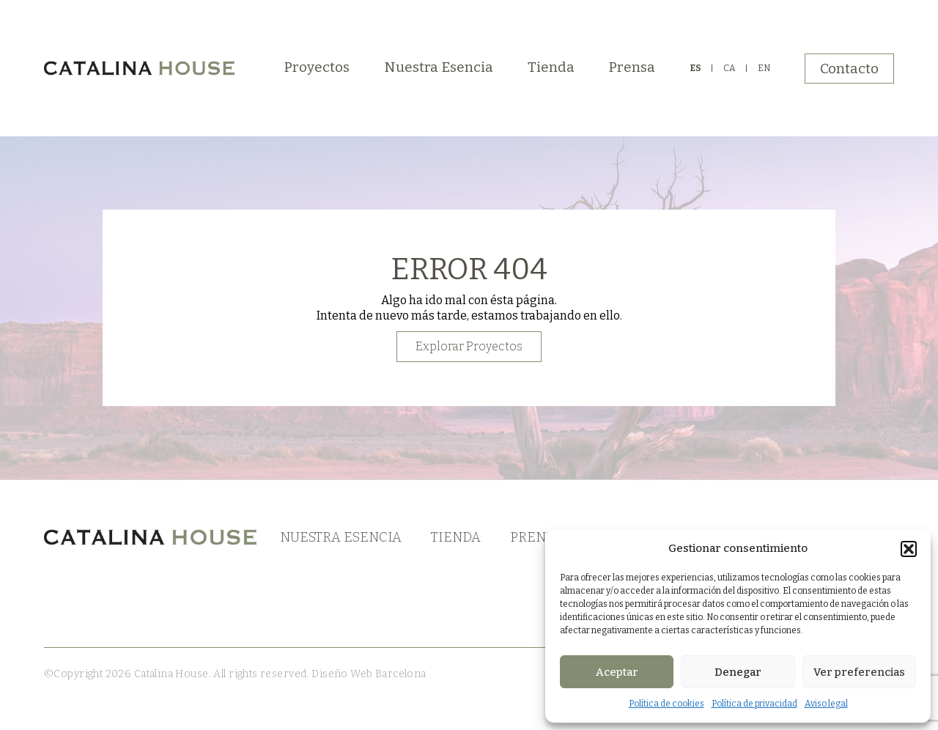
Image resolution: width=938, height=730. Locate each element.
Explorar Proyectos (469, 346)
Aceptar (617, 672)
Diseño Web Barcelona (367, 674)
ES (695, 68)
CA (729, 68)
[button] (908, 549)
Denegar (737, 672)
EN (764, 68)
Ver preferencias (859, 672)
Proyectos (317, 67)
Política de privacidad (754, 703)
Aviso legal (826, 703)
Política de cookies (666, 703)
